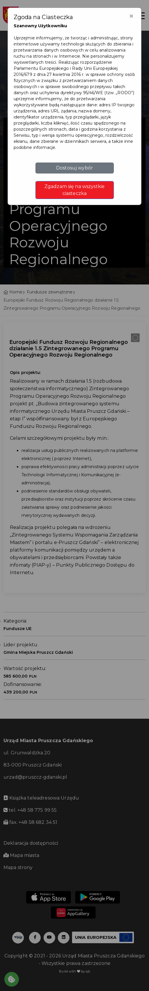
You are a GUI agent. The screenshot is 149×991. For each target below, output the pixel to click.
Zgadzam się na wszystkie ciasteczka (74, 190)
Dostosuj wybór (74, 168)
